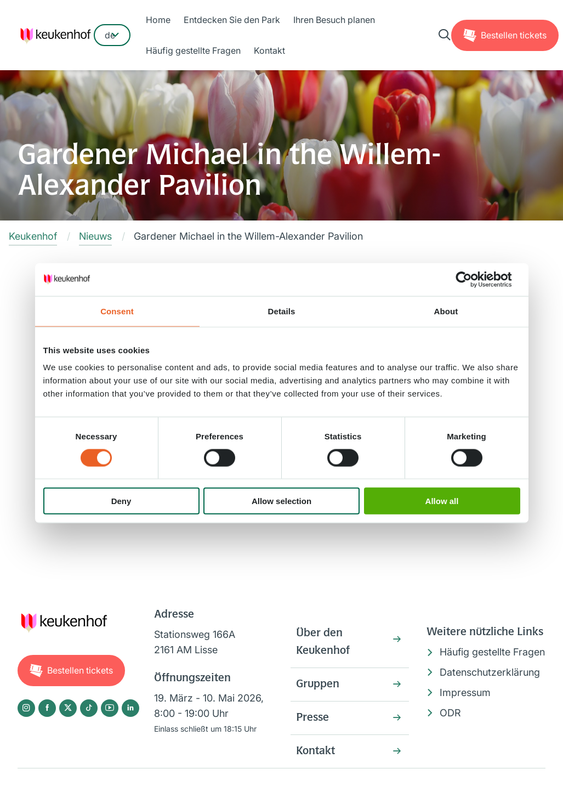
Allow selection (281, 501)
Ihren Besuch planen (334, 19)
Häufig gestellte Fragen (193, 50)
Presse (312, 718)
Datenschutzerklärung (490, 672)
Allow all (442, 501)
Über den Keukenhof (323, 642)
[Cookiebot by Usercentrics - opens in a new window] (472, 279)
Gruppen (317, 684)
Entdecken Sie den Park (232, 19)
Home (158, 19)
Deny (121, 501)
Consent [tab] (117, 310)
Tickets (514, 35)
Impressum (465, 692)
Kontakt (269, 50)
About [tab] (446, 310)
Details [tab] (281, 310)
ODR (450, 713)
